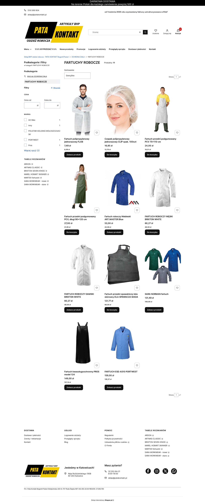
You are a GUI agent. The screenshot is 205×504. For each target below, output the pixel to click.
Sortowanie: (69, 70)
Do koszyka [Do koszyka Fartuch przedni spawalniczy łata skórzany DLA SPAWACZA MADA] (112, 310)
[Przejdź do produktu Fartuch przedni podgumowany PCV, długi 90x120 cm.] (82, 188)
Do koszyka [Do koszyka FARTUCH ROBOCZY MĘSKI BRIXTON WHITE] (152, 232)
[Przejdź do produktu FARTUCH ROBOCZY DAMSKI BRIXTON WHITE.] (82, 265)
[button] (145, 32)
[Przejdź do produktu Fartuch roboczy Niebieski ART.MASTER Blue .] (123, 188)
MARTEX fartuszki (32, 178)
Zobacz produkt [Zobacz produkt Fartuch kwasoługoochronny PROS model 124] (74, 387)
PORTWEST (33, 140)
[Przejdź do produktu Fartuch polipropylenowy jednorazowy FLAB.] (82, 110)
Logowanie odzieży (72, 435)
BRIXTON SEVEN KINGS (34, 171)
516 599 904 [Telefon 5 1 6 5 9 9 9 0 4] (33, 10)
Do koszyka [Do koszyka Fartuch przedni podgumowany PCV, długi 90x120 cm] (72, 232)
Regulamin (109, 435)
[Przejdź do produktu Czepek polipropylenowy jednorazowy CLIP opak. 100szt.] (123, 110)
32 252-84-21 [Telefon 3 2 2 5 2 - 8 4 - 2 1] (114, 471)
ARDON (27, 164)
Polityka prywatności (113, 439)
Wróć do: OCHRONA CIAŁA (35, 76)
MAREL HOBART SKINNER (35, 174)
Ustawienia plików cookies (116, 442)
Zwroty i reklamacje (32, 439)
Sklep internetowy (101, 500)
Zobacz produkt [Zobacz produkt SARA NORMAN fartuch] (154, 310)
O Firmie (108, 445)
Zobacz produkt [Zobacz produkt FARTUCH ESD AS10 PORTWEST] (114, 387)
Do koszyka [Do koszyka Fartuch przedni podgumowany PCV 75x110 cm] (152, 154)
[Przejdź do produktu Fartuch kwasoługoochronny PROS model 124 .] (82, 343)
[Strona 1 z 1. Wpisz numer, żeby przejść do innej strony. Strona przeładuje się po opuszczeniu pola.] (176, 77)
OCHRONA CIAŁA (78, 57)
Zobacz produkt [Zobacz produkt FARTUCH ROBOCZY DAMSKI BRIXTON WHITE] (74, 310)
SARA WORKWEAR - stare (35, 184)
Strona (171, 77)
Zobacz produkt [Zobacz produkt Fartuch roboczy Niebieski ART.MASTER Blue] (114, 232)
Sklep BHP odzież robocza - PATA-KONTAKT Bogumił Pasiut (46, 57)
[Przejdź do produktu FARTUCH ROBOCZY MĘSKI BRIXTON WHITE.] (163, 188)
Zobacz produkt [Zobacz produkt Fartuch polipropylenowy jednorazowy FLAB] (74, 154)
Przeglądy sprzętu (72, 439)
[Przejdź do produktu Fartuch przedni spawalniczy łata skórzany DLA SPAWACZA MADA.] (123, 265)
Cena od (27, 100)
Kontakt (27, 442)
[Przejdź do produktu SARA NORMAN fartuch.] (163, 265)
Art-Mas (31, 120)
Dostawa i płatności (32, 435)
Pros (30, 145)
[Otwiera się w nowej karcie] (148, 471)
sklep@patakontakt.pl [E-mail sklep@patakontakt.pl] (37, 14)
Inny (30, 125)
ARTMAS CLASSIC (32, 167)
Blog (66, 442)
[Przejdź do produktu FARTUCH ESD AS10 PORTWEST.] (123, 343)
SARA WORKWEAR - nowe (35, 181)
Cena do (47, 100)
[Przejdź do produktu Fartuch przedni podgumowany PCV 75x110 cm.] (163, 110)
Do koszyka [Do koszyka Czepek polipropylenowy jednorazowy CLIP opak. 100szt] (112, 154)
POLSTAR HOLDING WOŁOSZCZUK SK (43, 132)
